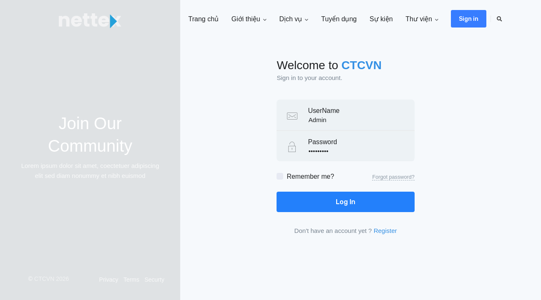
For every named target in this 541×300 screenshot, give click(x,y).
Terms (131, 279)
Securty (154, 279)
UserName (324, 110)
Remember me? (310, 176)
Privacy (108, 279)
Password (322, 141)
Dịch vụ (293, 19)
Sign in (468, 18)
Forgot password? (393, 177)
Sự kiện (381, 18)
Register (385, 230)
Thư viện (421, 19)
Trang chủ (203, 18)
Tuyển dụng (339, 18)
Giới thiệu (249, 19)
